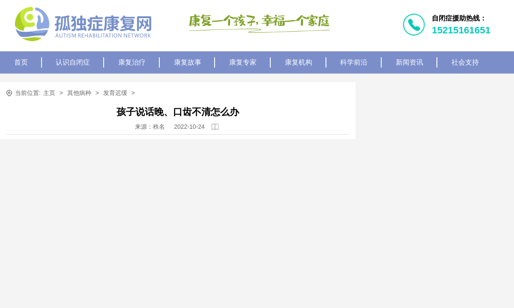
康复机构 (298, 62)
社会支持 (465, 62)
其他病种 (79, 92)
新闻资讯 (409, 62)
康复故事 (187, 62)
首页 (21, 62)
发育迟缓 (115, 92)
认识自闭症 (73, 62)
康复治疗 (132, 62)
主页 (49, 92)
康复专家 (243, 62)
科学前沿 (354, 62)
